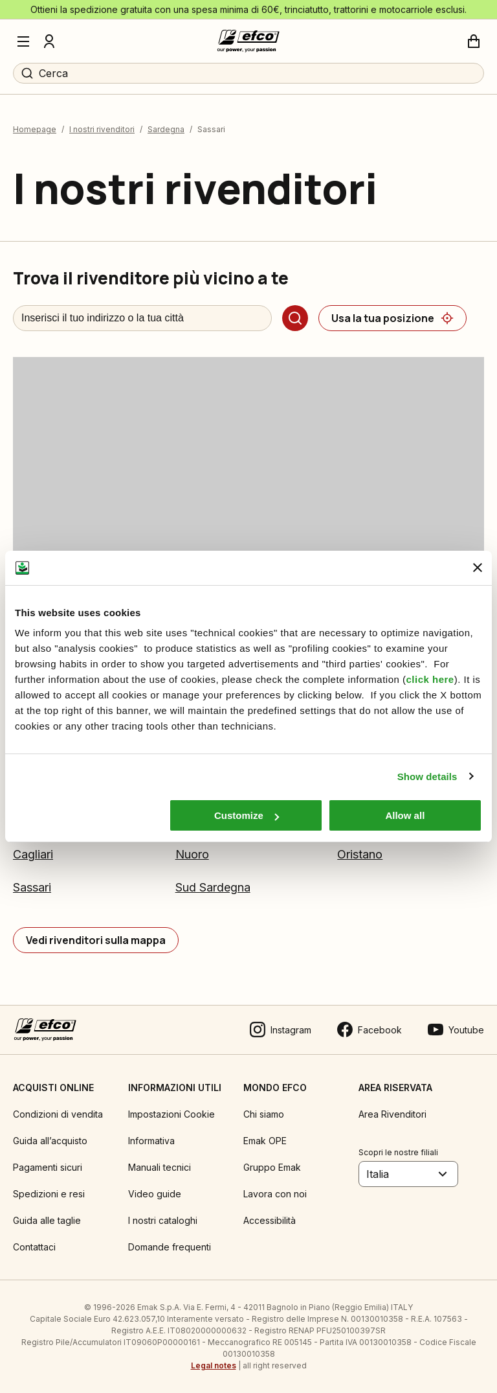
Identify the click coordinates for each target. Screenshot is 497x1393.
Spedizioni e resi (49, 1193)
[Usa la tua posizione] (392, 318)
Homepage (34, 129)
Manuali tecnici (159, 1167)
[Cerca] (295, 318)
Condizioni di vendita (58, 1114)
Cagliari (33, 854)
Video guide (154, 1193)
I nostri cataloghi (162, 1220)
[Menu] (23, 41)
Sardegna (166, 129)
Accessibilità (269, 1220)
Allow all (405, 815)
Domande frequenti (169, 1246)
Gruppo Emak (272, 1167)
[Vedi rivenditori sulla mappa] (96, 940)
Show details (427, 776)
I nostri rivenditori (102, 129)
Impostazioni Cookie (171, 1114)
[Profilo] (49, 41)
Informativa (151, 1140)
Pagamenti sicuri (47, 1167)
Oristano (359, 854)
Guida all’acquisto (50, 1140)
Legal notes (213, 1365)
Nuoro (192, 854)
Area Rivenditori (392, 1114)
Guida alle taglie (47, 1220)
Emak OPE (265, 1140)
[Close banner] (477, 567)
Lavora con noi (275, 1193)
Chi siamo (263, 1114)
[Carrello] (473, 41)
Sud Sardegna (212, 887)
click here (430, 679)
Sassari (32, 887)
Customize (246, 815)
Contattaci (34, 1246)
